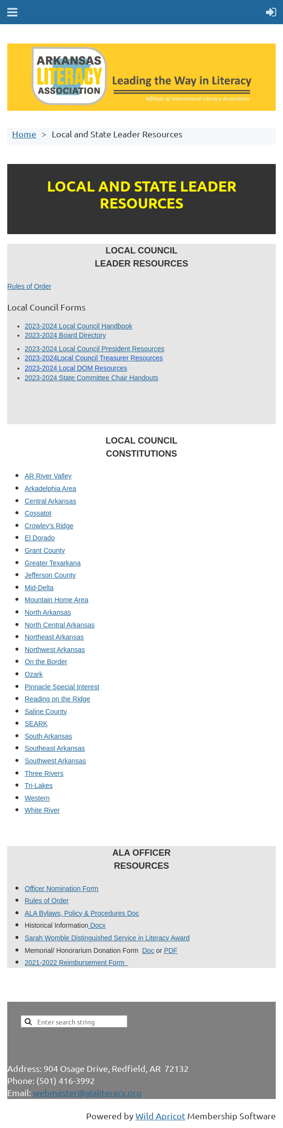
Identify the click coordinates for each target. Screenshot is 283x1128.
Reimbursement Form (93, 962)
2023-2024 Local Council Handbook (79, 326)
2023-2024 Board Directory (65, 335)
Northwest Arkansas (55, 649)
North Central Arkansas (60, 625)
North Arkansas (48, 612)
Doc (148, 950)
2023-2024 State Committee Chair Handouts (91, 378)
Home (24, 134)
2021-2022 (42, 962)
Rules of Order (29, 286)
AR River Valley (48, 476)
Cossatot (38, 513)
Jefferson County (50, 575)
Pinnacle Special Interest (62, 687)
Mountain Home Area (57, 600)
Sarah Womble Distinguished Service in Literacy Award (107, 938)
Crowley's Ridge (49, 526)
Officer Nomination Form (61, 888)
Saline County (46, 711)
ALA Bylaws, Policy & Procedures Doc (82, 913)
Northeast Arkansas (54, 637)
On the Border (46, 662)
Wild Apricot (160, 1116)
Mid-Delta (39, 588)
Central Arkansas (50, 501)
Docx (97, 925)
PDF (171, 950)
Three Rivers (44, 773)
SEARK (36, 723)
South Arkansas (48, 736)
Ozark (34, 674)
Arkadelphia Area (50, 488)
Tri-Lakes (39, 785)
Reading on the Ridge (57, 699)
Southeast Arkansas (55, 748)
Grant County (45, 550)
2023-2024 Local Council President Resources (94, 349)
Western (37, 798)
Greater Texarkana (53, 563)
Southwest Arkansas (55, 761)
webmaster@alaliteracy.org (87, 1092)
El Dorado (40, 538)
